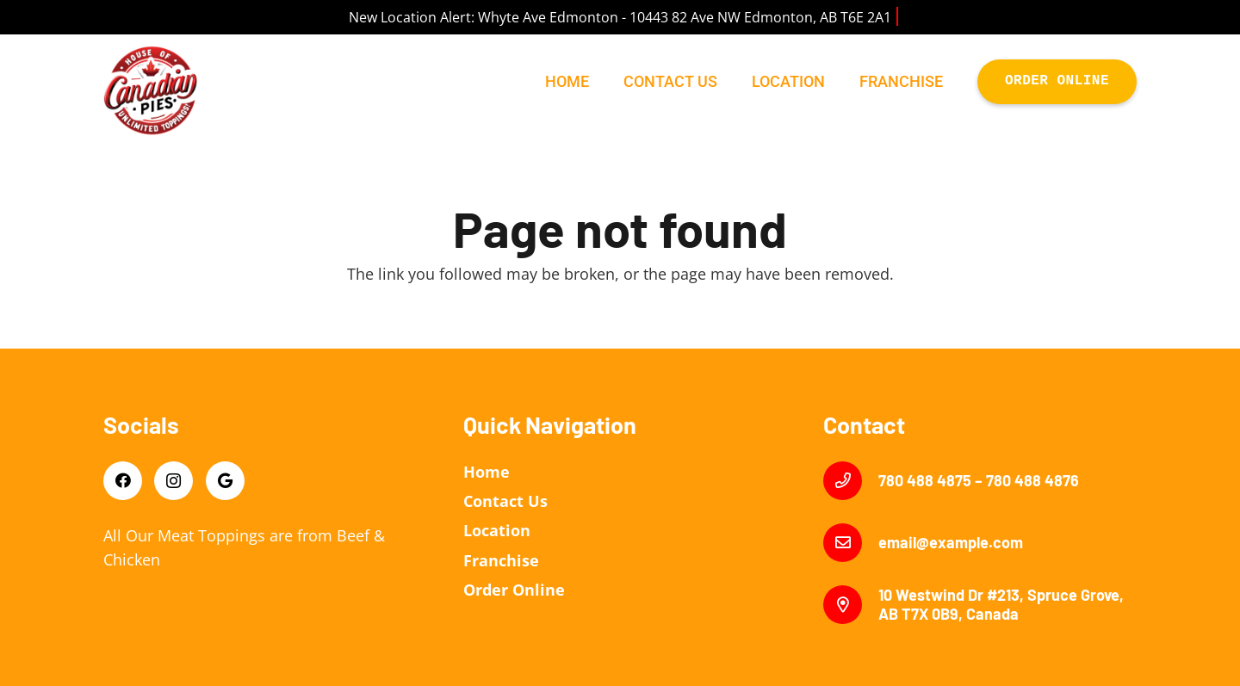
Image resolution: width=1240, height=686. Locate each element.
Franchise (501, 560)
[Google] (225, 480)
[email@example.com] (850, 542)
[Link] (150, 90)
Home (486, 471)
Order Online (514, 589)
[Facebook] (122, 480)
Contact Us (505, 501)
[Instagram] (173, 480)
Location (496, 530)
